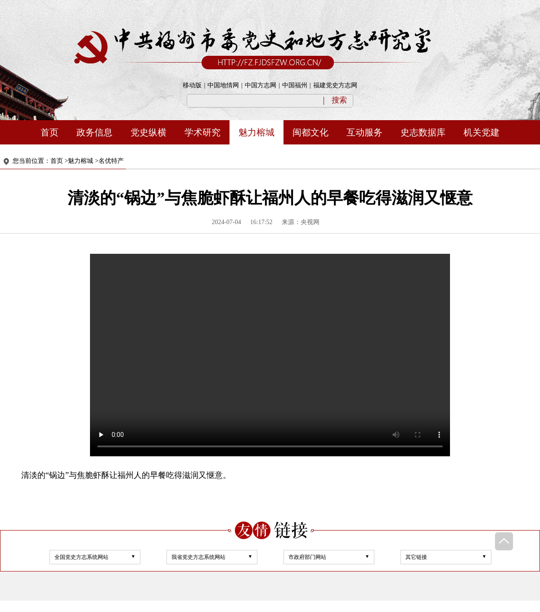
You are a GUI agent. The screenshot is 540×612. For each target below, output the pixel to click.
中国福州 (294, 85)
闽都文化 (310, 132)
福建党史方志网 (335, 85)
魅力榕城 (256, 132)
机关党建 (482, 132)
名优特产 (111, 161)
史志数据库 (423, 132)
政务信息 (94, 132)
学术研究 (202, 132)
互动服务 (364, 132)
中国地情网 (223, 85)
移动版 (192, 85)
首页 (49, 132)
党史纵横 (148, 132)
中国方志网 (260, 85)
